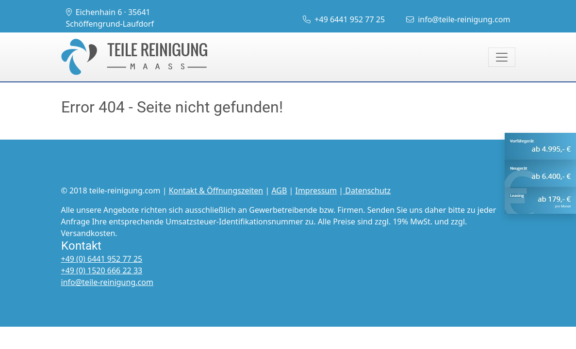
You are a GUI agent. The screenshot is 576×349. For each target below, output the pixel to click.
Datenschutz (367, 190)
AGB (279, 190)
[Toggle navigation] (501, 57)
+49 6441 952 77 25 (344, 19)
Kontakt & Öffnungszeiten (216, 190)
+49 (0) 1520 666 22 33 (102, 270)
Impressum (316, 190)
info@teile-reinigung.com (458, 19)
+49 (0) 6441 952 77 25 (102, 259)
